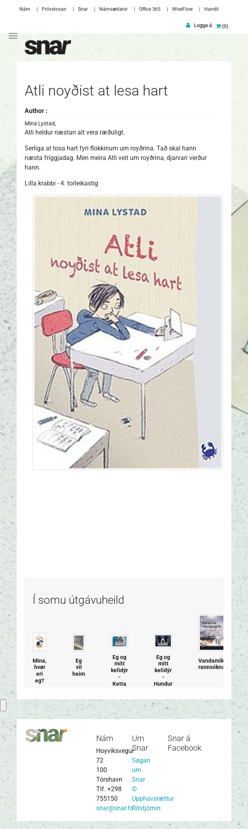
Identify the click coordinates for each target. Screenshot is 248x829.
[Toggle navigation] (13, 36)
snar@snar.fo (115, 808)
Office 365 (150, 9)
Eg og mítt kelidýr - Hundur (163, 670)
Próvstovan (54, 9)
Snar (83, 9)
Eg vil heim (78, 667)
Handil (211, 9)
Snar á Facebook (185, 743)
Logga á (203, 25)
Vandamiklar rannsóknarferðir (219, 664)
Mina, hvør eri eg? (39, 670)
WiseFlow (182, 9)
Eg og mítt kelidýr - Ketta (119, 670)
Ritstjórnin (146, 808)
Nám (24, 9)
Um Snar (140, 743)
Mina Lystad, (40, 123)
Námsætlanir (113, 9)
